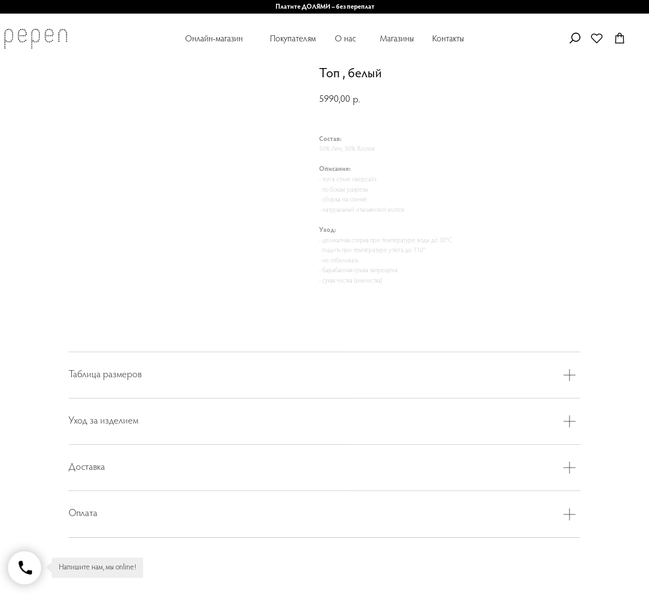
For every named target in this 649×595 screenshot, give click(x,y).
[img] (35, 39)
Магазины (397, 39)
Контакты (448, 39)
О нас (345, 39)
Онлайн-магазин (214, 39)
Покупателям (293, 39)
